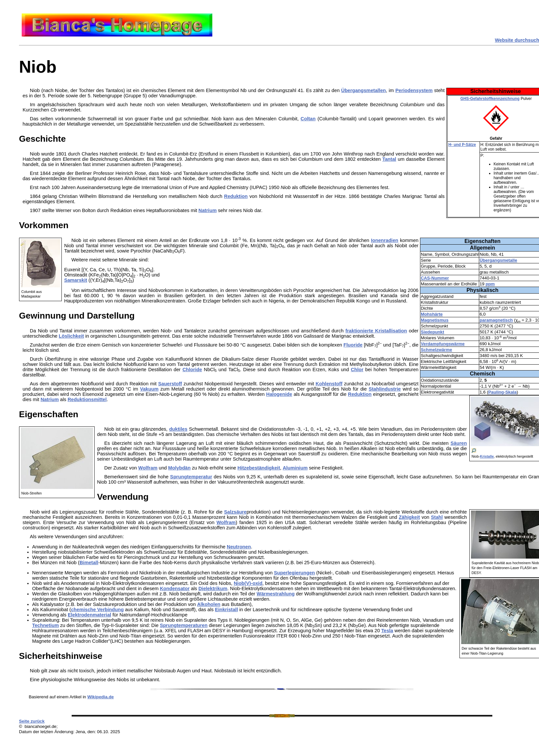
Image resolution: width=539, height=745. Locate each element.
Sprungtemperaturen (183, 625)
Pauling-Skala (502, 392)
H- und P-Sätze (462, 144)
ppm (490, 283)
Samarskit (75, 280)
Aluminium (295, 467)
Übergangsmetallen (363, 90)
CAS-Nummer (435, 278)
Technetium (45, 625)
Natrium (208, 210)
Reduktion (236, 196)
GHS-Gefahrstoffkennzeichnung (490, 98)
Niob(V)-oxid (248, 583)
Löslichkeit (71, 336)
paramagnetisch (496, 320)
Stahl (437, 517)
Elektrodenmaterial (89, 614)
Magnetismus (434, 320)
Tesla (387, 630)
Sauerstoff (170, 383)
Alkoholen (209, 604)
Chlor (357, 369)
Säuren (459, 443)
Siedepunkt (432, 331)
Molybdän (179, 467)
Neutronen (239, 546)
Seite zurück (32, 721)
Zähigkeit (409, 517)
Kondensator (174, 588)
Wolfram (147, 467)
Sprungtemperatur (191, 476)
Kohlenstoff (329, 383)
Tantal (389, 159)
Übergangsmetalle (498, 260)
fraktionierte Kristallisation (376, 330)
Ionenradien (384, 240)
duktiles (178, 429)
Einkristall (226, 609)
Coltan (308, 118)
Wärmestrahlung (276, 593)
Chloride (192, 369)
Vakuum (149, 389)
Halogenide (279, 394)
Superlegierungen (294, 572)
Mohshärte (432, 314)
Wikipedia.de (100, 696)
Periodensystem (414, 90)
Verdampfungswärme (442, 343)
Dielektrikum (213, 588)
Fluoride (353, 345)
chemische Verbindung (97, 609)
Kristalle (487, 456)
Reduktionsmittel (87, 399)
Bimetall (89, 562)
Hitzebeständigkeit (259, 467)
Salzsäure (235, 512)
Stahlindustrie (385, 389)
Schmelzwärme (436, 349)
